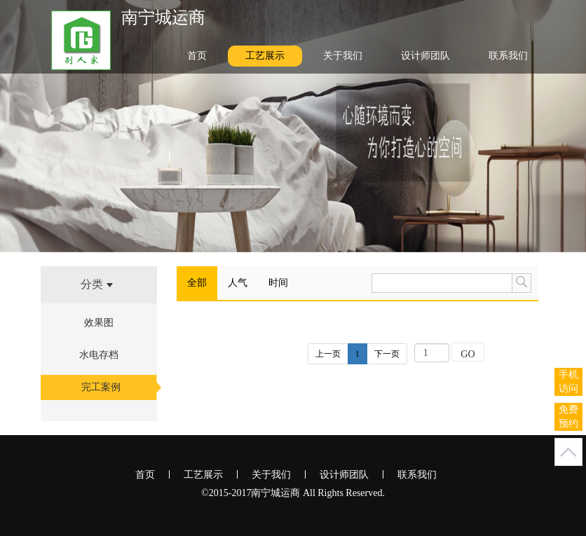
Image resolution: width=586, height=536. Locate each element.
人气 (237, 282)
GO (468, 354)
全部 (197, 282)
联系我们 (508, 55)
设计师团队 (425, 55)
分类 (97, 284)
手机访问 (568, 381)
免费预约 (568, 416)
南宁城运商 (163, 17)
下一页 (387, 354)
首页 (197, 55)
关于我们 (342, 55)
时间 (278, 282)
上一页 (328, 354)
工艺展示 (265, 55)
